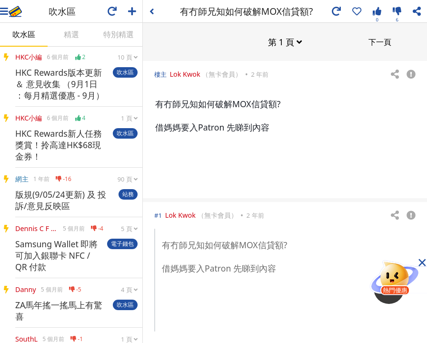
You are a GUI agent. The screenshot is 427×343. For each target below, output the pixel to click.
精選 (71, 34)
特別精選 (118, 34)
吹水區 (23, 34)
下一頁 (379, 41)
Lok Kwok (184, 73)
